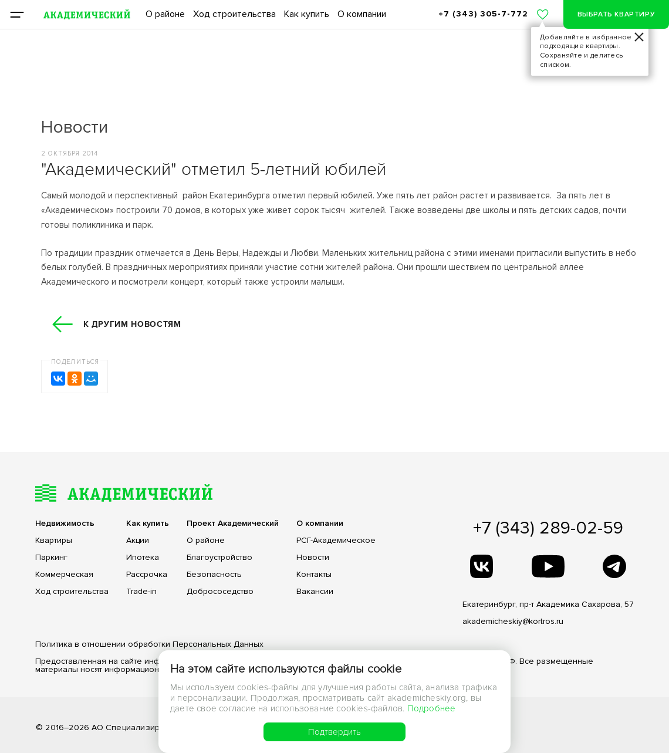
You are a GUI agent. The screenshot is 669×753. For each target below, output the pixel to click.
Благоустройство (219, 557)
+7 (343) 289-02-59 (548, 528)
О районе (165, 14)
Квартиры (53, 540)
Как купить (306, 14)
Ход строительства (234, 14)
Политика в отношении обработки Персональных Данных (149, 644)
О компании (361, 14)
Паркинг (51, 557)
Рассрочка (146, 574)
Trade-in (141, 591)
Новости (312, 557)
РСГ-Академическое (336, 540)
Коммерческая (64, 574)
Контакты (314, 574)
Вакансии (314, 591)
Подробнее (431, 708)
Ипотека (142, 557)
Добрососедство (220, 591)
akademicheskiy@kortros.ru (512, 621)
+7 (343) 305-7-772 (483, 14)
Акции (137, 540)
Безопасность (214, 574)
